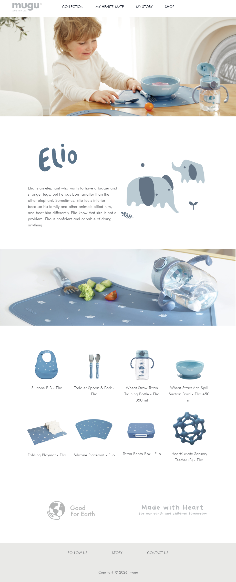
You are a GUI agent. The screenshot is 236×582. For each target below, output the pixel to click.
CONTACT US (157, 553)
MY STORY (144, 7)
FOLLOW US (77, 553)
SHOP (169, 7)
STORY (117, 553)
